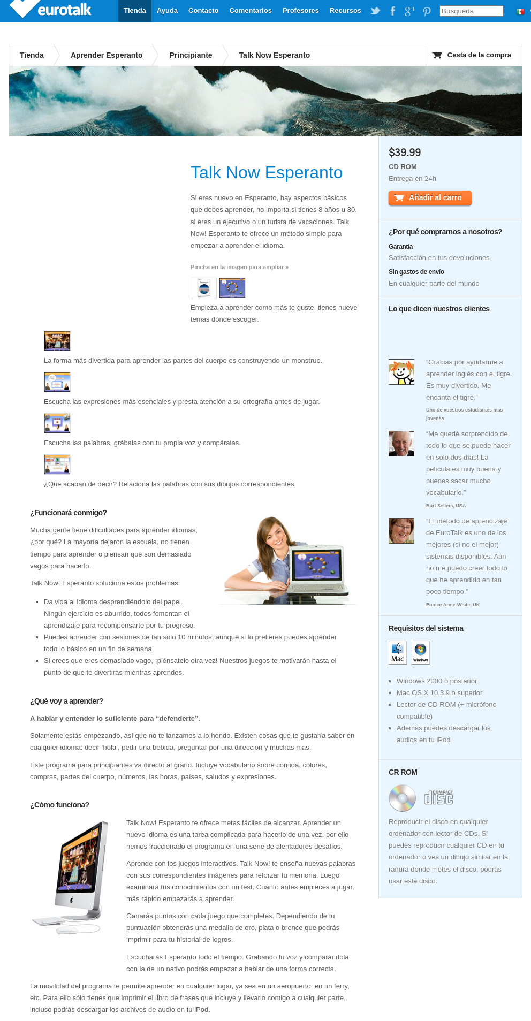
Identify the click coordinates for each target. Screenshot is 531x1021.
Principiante (190, 55)
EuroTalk (51, 10)
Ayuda (167, 10)
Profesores (301, 10)
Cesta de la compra (479, 55)
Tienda (135, 10)
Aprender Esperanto (107, 55)
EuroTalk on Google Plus (409, 11)
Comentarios (250, 10)
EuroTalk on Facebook (392, 11)
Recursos (345, 10)
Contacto (203, 10)
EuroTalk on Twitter (375, 11)
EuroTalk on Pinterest (426, 11)
